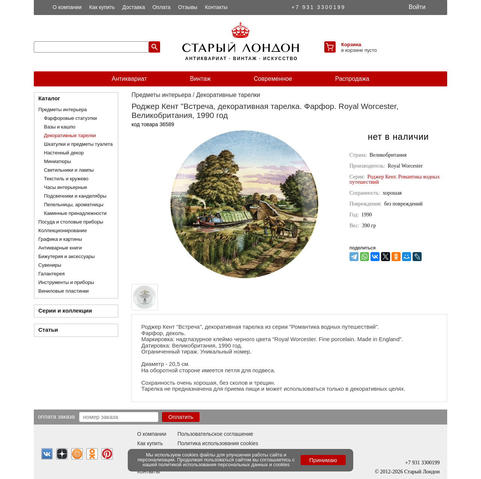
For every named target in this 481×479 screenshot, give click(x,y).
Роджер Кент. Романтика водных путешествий (394, 179)
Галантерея (51, 274)
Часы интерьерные (65, 187)
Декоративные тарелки (70, 135)
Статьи (48, 329)
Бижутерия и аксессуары (66, 256)
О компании (67, 7)
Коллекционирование (62, 230)
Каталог (49, 98)
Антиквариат (129, 79)
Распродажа (352, 79)
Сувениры (49, 265)
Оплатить (181, 417)
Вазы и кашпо (59, 127)
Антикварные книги (60, 248)
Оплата (162, 7)
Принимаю (323, 460)
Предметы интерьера (62, 109)
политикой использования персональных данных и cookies (224, 464)
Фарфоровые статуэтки (70, 118)
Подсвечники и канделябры (75, 196)
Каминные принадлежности (75, 213)
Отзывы (187, 7)
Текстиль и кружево (66, 178)
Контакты (216, 7)
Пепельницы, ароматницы (73, 204)
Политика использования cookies (217, 443)
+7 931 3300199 (319, 7)
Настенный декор (64, 153)
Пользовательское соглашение (215, 434)
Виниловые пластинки (63, 291)
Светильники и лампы (69, 170)
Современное (273, 79)
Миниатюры (57, 161)
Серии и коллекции (65, 310)
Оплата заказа (56, 416)
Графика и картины (60, 239)
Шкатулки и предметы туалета (78, 144)
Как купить (102, 7)
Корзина (351, 44)
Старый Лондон (422, 471)
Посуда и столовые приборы (70, 222)
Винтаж (200, 79)
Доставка (134, 7)
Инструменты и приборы (66, 282)
